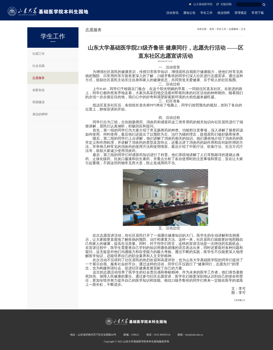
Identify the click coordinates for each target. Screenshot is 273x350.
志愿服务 (38, 78)
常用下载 (258, 12)
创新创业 (38, 90)
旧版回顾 (224, 4)
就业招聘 (223, 12)
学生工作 (206, 12)
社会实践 (38, 66)
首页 (211, 29)
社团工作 (38, 53)
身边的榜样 (40, 114)
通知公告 (189, 12)
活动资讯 (172, 12)
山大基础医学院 (200, 4)
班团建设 (38, 102)
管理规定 (240, 12)
